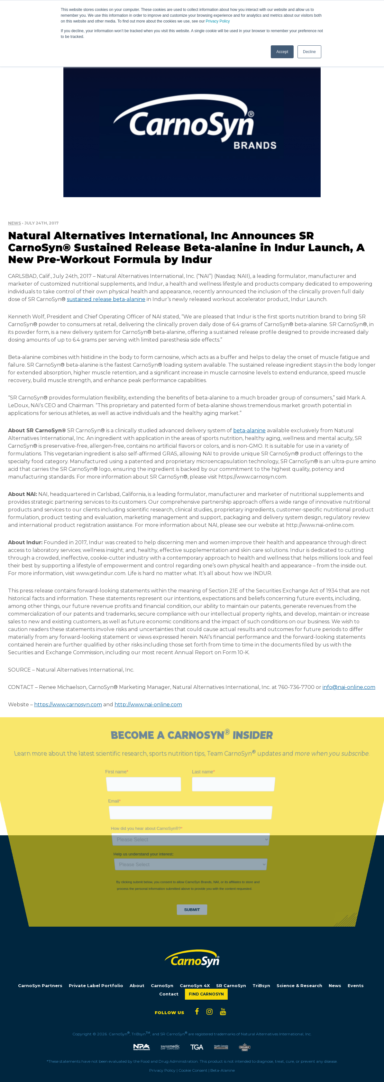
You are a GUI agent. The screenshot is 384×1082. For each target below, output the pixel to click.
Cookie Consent (192, 1070)
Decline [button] (309, 52)
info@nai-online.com (349, 687)
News (14, 223)
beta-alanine (249, 430)
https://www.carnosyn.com (68, 704)
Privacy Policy (218, 21)
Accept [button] (282, 52)
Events (356, 985)
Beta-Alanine (222, 1070)
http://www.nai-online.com (148, 704)
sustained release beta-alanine (106, 299)
